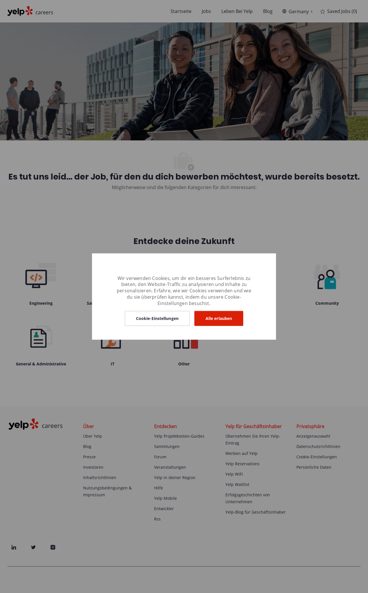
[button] (157, 318)
